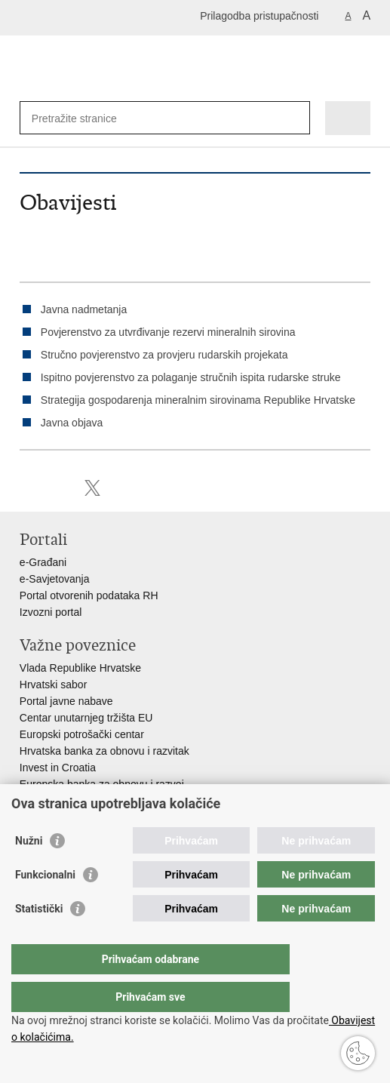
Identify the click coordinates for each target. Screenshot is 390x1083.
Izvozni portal (50, 612)
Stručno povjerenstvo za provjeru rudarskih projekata (164, 355)
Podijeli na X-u (92, 488)
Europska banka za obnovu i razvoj (102, 784)
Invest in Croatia (58, 767)
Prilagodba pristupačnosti (259, 16)
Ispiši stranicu (27, 488)
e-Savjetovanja (55, 579)
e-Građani (43, 562)
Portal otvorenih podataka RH (89, 595)
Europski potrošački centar (82, 734)
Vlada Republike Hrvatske (80, 668)
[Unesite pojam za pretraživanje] (86, 118)
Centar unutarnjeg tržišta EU (86, 718)
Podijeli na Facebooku (60, 488)
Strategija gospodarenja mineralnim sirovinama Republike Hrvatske (198, 400)
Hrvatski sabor (53, 684)
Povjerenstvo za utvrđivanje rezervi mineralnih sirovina (168, 332)
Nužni (28, 871)
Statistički (39, 939)
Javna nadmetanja (84, 309)
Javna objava (72, 423)
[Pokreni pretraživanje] (295, 118)
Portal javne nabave (66, 701)
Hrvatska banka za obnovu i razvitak (104, 751)
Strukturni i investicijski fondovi (91, 801)
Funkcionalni (45, 905)
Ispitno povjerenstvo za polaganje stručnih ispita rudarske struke (191, 377)
